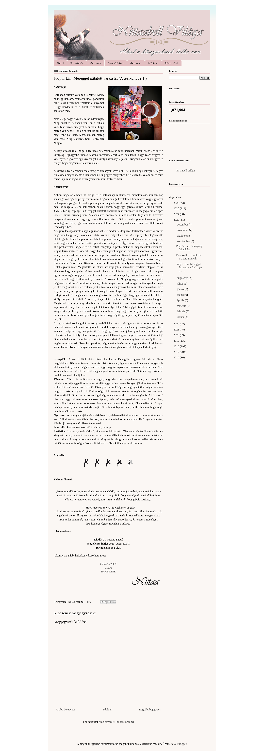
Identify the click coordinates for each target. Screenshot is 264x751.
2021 (176, 329)
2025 (176, 208)
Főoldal (60, 63)
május (181, 294)
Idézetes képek (171, 63)
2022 (176, 324)
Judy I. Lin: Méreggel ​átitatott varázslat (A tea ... (189, 268)
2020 (176, 335)
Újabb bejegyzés (65, 709)
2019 (176, 340)
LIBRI (108, 567)
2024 (176, 214)
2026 (176, 202)
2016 (176, 357)
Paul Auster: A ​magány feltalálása (189, 247)
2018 (176, 346)
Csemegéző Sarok (116, 63)
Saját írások (153, 63)
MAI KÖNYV (108, 563)
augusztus (183, 278)
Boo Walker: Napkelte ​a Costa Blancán (189, 256)
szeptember (184, 241)
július (180, 283)
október (181, 235)
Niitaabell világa (185, 170)
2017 (176, 352)
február (181, 311)
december (183, 224)
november (183, 230)
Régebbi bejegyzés (150, 709)
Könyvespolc (95, 63)
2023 (176, 219)
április (181, 300)
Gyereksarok (135, 63)
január (181, 317)
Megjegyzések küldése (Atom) (116, 721)
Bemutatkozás (76, 63)
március (182, 305)
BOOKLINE (108, 571)
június (181, 289)
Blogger (181, 743)
